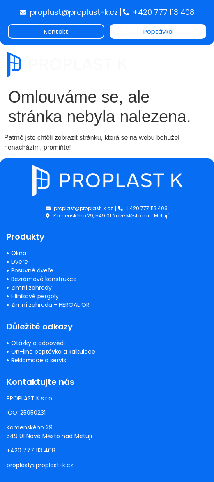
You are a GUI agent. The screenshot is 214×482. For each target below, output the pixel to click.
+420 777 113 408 (31, 450)
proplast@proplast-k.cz (40, 465)
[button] (200, 58)
